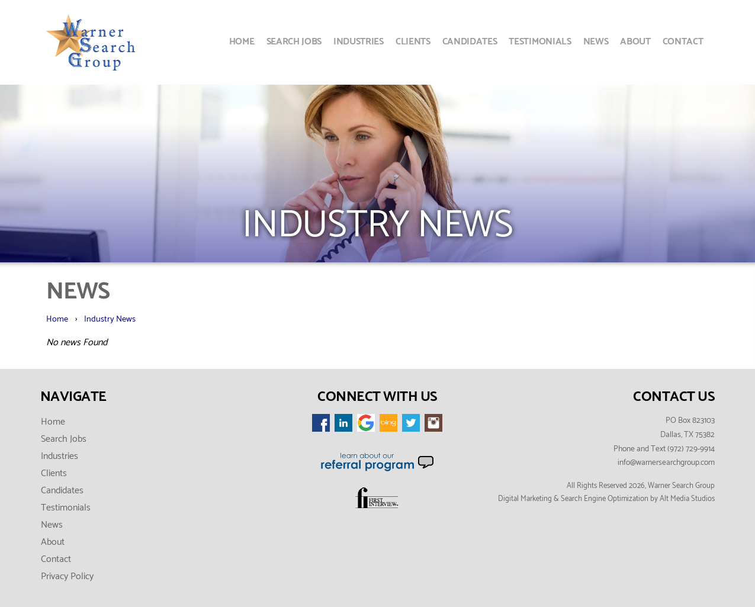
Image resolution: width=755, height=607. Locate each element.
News (596, 42)
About (635, 42)
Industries (358, 42)
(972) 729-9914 (691, 448)
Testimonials (540, 42)
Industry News (110, 319)
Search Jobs (294, 42)
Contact (683, 42)
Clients (413, 42)
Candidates (469, 42)
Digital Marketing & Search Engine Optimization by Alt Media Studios (606, 499)
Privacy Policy (67, 576)
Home (242, 42)
